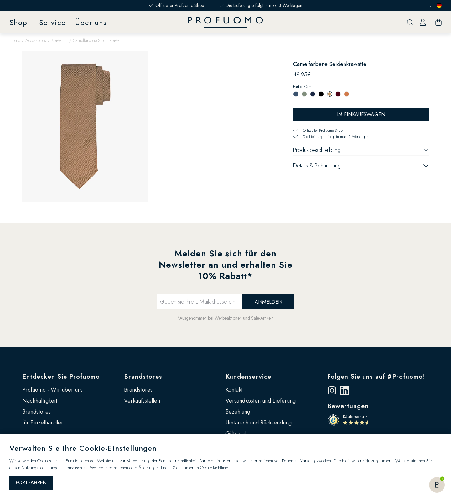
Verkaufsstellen (142, 401)
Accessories (35, 40)
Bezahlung (238, 412)
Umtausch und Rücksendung (259, 423)
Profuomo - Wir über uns (52, 390)
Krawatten (59, 40)
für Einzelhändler (42, 423)
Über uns (91, 22)
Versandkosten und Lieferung (261, 401)
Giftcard (236, 434)
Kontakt (234, 390)
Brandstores (36, 412)
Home (14, 40)
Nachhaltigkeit (39, 401)
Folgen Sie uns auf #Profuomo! (376, 376)
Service (52, 22)
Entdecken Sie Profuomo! (62, 376)
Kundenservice (248, 376)
